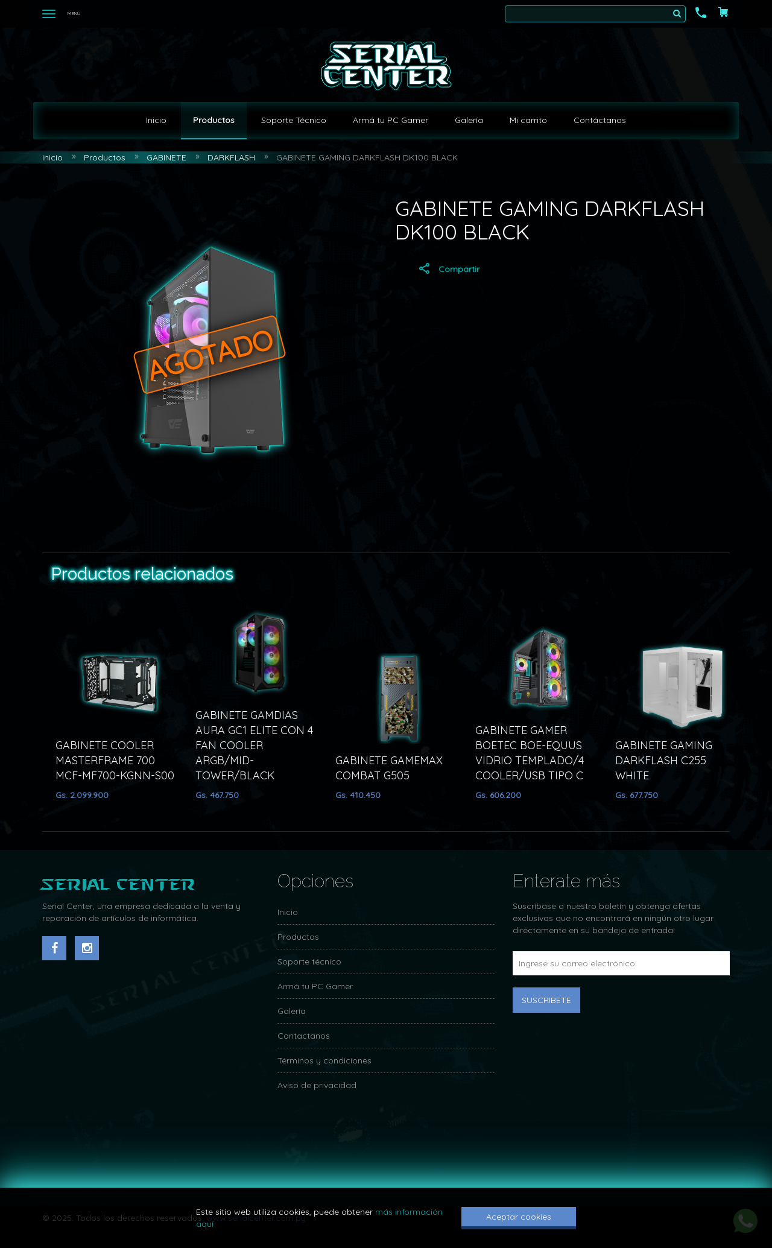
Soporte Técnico (293, 120)
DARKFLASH (231, 157)
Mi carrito (528, 120)
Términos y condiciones (324, 1060)
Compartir (448, 268)
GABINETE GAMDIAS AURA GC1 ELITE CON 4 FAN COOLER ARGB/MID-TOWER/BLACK (259, 745)
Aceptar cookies (518, 1216)
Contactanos (303, 1035)
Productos (214, 120)
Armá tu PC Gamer (390, 120)
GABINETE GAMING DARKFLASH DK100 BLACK (367, 157)
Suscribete (546, 1000)
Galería (469, 120)
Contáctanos (600, 120)
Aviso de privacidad (316, 1085)
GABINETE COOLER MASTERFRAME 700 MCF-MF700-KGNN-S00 (120, 760)
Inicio (156, 120)
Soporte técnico (309, 961)
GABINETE (166, 157)
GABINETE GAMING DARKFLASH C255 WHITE (669, 760)
